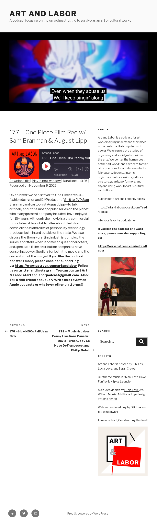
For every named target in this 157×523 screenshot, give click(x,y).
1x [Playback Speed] (79, 169)
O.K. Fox (136, 407)
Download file (19, 181)
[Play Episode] (46, 166)
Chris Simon (109, 398)
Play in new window (46, 181)
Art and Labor (43, 13)
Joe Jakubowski (108, 411)
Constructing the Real (132, 420)
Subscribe (60, 175)
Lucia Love (131, 390)
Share (74, 175)
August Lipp (56, 204)
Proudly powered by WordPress (87, 513)
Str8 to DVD (73, 200)
